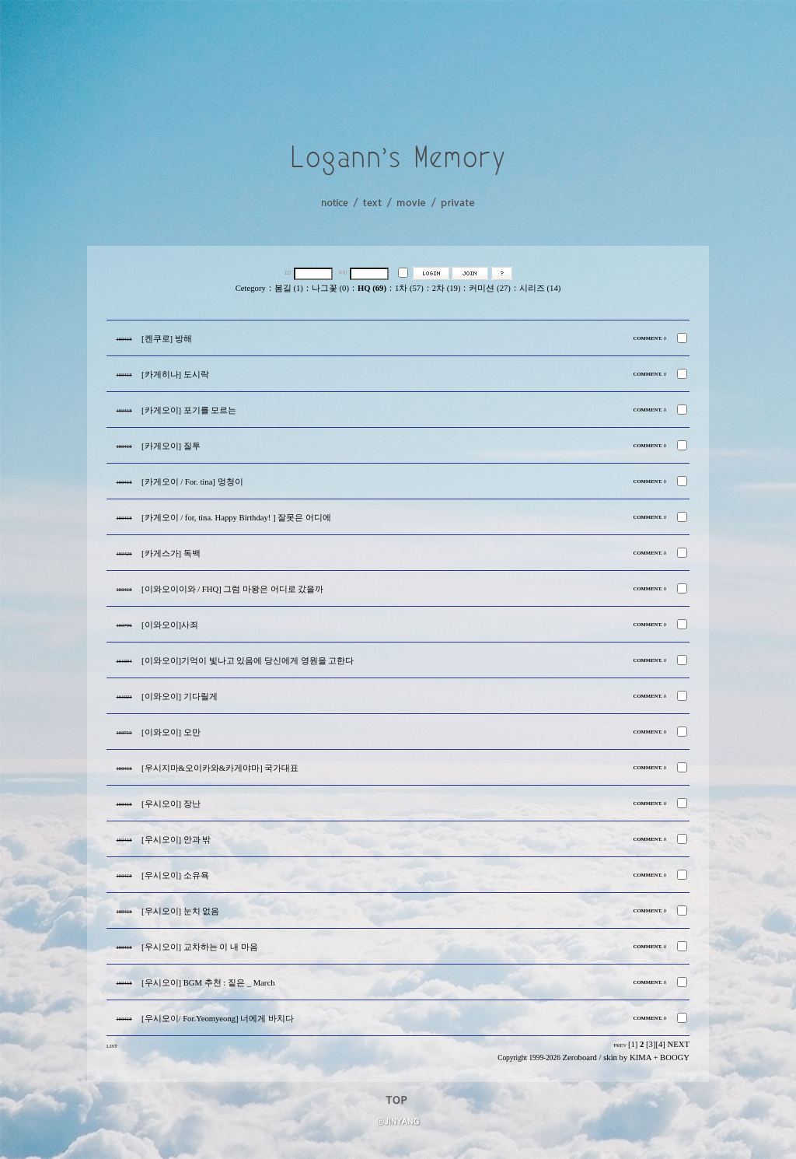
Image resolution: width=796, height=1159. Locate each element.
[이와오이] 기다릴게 (179, 696)
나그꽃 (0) (330, 288)
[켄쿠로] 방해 (166, 338)
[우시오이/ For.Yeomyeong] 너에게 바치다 (217, 1018)
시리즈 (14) (539, 288)
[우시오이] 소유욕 (175, 875)
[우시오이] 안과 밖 (176, 839)
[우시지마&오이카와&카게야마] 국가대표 (219, 768)
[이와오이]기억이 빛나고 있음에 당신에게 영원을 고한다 (247, 661)
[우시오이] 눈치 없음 (180, 911)
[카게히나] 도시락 (175, 374)
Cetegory (251, 288)
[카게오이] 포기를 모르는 (188, 410)
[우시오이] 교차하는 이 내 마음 (199, 947)
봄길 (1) (288, 288)
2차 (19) (446, 288)
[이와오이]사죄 (169, 625)
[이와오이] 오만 (171, 732)
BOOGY (675, 1057)
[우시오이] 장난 (171, 804)
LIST (111, 1046)
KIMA (640, 1057)
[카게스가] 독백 (171, 553)
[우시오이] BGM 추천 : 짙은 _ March (207, 983)
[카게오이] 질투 (171, 446)
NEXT (679, 1044)
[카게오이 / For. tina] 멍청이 (192, 482)
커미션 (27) (489, 288)
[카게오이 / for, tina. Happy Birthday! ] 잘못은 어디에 (236, 517)
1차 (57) (409, 288)
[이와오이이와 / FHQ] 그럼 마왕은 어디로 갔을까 (232, 589)
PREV (620, 1045)
